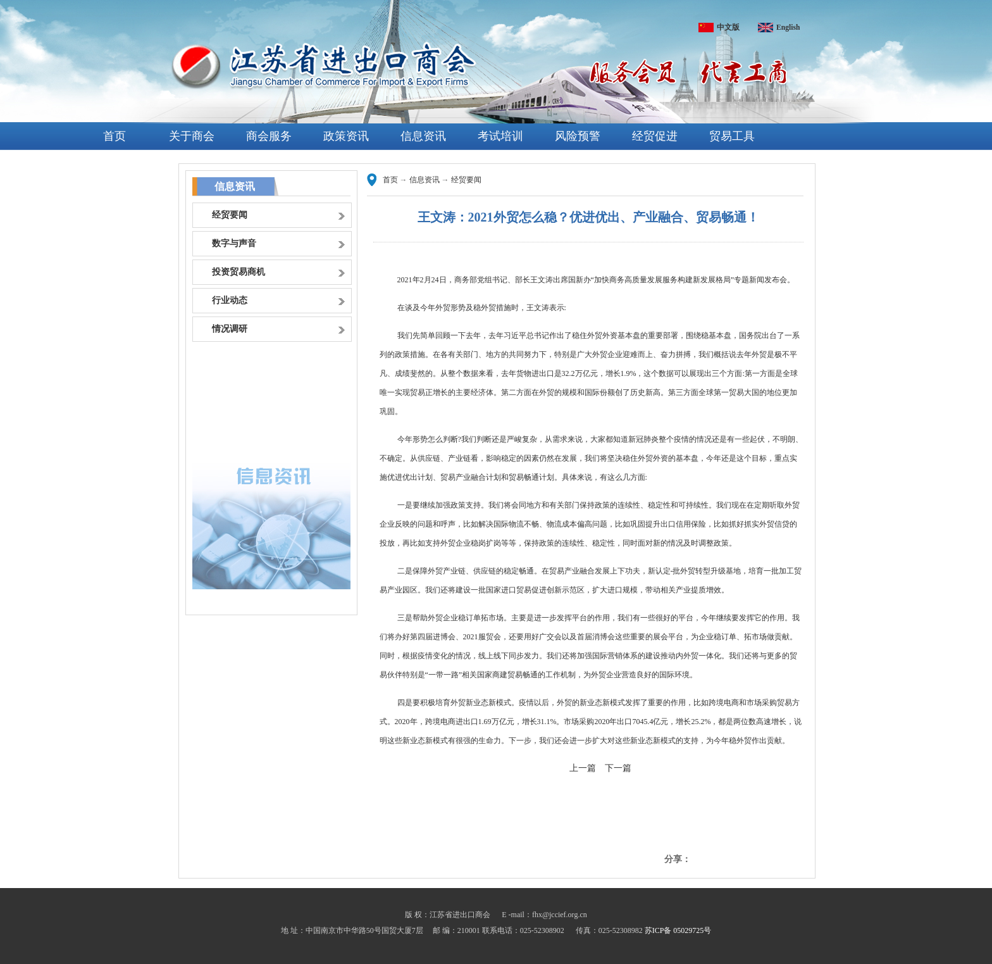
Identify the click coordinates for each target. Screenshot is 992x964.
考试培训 (500, 136)
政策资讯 (346, 136)
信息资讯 (423, 136)
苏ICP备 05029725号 (678, 930)
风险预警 (577, 136)
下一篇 (618, 768)
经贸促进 (655, 136)
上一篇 (582, 768)
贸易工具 (732, 136)
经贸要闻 (466, 179)
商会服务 (269, 136)
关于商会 (191, 136)
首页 (114, 136)
